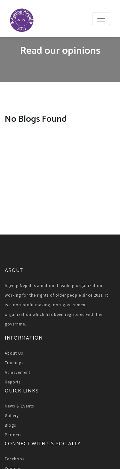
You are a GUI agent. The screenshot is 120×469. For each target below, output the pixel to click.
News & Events (19, 406)
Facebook (15, 459)
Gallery (12, 415)
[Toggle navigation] (101, 18)
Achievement (17, 372)
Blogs (10, 425)
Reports (12, 382)
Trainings (14, 363)
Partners (13, 435)
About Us (14, 353)
